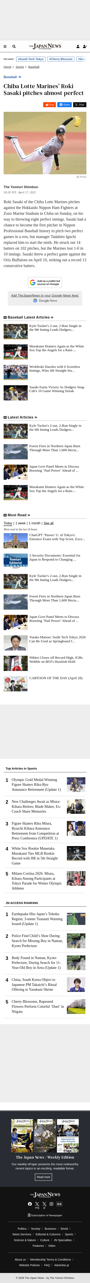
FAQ (47, 1265)
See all (48, 523)
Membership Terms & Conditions (50, 1259)
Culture (44, 1240)
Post (51, 104)
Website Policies (29, 1265)
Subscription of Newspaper (45, 1215)
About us (20, 1259)
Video (51, 1245)
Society (35, 1228)
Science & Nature (25, 1240)
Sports (69, 1234)
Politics (22, 1228)
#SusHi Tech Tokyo (31, 59)
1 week (20, 523)
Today (8, 523)
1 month (34, 523)
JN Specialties (63, 1240)
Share (66, 104)
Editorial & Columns (48, 1234)
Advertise (61, 1265)
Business (50, 1228)
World (64, 1228)
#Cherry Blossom (61, 59)
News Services (21, 1234)
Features (38, 1245)
